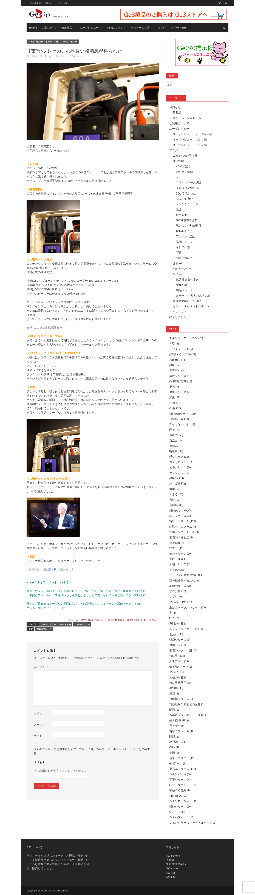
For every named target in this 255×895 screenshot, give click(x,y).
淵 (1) (172, 612)
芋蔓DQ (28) (176, 569)
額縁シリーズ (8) (179, 639)
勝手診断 (181, 214)
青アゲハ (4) (177, 370)
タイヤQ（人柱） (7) (182, 424)
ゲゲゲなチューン (187, 204)
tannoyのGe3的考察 (185, 155)
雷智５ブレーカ (44, 629)
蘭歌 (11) (174, 709)
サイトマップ (61, 3)
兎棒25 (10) (176, 445)
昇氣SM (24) (176, 478)
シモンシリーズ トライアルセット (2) (192, 822)
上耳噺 (170, 859)
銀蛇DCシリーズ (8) (181, 510)
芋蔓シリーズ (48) (180, 779)
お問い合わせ (34, 3)
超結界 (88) (176, 505)
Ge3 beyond (173, 855)
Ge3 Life (171, 876)
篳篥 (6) (174, 693)
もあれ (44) (176, 634)
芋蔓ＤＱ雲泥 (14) (180, 790)
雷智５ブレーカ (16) (181, 731)
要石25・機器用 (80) (181, 537)
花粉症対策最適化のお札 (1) (186, 704)
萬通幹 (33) (176, 688)
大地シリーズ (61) (180, 564)
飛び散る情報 (184, 171)
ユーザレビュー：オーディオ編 (43, 41)
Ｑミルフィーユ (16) (181, 817)
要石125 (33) (177, 671)
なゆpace (178, 274)
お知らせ (47, 27)
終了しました (177, 317)
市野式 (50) (176, 435)
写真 (179, 252)
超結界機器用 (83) (180, 682)
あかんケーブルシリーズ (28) (187, 607)
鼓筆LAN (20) (177, 542)
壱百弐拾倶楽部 (176, 864)
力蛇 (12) (174, 499)
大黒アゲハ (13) (179, 661)
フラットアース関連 (189, 182)
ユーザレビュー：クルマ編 (190, 139)
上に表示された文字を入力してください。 (60, 770)
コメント (65, 56)
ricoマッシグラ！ (183, 268)
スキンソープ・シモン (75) (186, 338)
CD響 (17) (175, 408)
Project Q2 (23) (178, 795)
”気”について (184, 257)
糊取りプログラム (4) (182, 526)
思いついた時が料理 (189, 225)
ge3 (51, 56)
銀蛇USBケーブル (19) (183, 413)
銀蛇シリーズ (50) (180, 806)
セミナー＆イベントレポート (191, 306)
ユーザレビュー (89, 27)
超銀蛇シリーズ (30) (181, 698)
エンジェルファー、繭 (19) (186, 628)
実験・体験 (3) (178, 558)
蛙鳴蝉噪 (178, 161)
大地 (82, 293)
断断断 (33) (176, 451)
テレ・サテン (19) (180, 553)
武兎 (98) (174, 397)
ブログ (162, 27)
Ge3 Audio (172, 868)
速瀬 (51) (174, 488)
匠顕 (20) (174, 736)
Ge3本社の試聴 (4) (180, 381)
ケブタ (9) (175, 596)
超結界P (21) (177, 655)
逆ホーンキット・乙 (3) (184, 531)
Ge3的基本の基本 (187, 220)
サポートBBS (179, 27)
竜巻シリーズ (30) (180, 467)
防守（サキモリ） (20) (183, 785)
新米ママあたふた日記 (187, 301)
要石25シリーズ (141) (182, 768)
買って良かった (186, 193)
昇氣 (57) (174, 365)
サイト (38, 735)
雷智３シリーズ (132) (182, 521)
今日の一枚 (183, 247)
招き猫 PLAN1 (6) (179, 720)
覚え (179, 209)
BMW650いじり (185, 231)
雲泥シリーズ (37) (180, 375)
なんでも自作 (184, 198)
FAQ (47, 3)
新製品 (177, 112)
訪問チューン (184, 241)
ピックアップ (177, 311)
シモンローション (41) (183, 801)
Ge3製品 (66, 27)
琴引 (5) (174, 343)
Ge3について (115, 27)
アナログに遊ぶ (186, 236)
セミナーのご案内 (141, 27)
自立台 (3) (175, 440)
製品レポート (184, 290)
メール (40, 724)
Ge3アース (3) (177, 763)
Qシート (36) (177, 812)
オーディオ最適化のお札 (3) (186, 575)
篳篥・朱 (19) (177, 645)
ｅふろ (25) (176, 494)
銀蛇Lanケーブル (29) (182, 354)
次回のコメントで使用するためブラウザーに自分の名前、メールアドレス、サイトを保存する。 (92, 751)
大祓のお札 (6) (178, 677)
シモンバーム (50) (180, 774)
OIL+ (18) (174, 747)
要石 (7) (174, 386)
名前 (38, 713)
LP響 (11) (175, 402)
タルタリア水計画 (187, 188)
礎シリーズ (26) (179, 456)
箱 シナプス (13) (180, 515)
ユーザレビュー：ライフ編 (190, 144)
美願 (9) (174, 752)
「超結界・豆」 (50, 569)
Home (33, 27)
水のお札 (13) (177, 591)
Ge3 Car (170, 872)
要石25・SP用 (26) (180, 601)
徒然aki (177, 263)
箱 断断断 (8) (178, 483)
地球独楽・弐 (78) (180, 585)
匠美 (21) (174, 429)
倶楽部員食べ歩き (187, 279)
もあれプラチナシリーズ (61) (187, 715)
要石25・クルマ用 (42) (183, 650)
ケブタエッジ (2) (179, 472)
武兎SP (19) (176, 548)
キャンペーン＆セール (187, 118)
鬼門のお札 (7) (178, 623)
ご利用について (179, 123)
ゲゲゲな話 (183, 166)
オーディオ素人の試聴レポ (193, 295)
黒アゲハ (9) (177, 725)
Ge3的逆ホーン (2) (180, 666)
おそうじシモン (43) (181, 462)
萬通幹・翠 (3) (178, 742)
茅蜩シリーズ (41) (180, 392)
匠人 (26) (174, 618)
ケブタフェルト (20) (181, 349)
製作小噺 (181, 284)
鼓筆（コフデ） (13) (181, 758)
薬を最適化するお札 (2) (184, 580)
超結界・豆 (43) (179, 418)
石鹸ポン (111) (178, 359)
